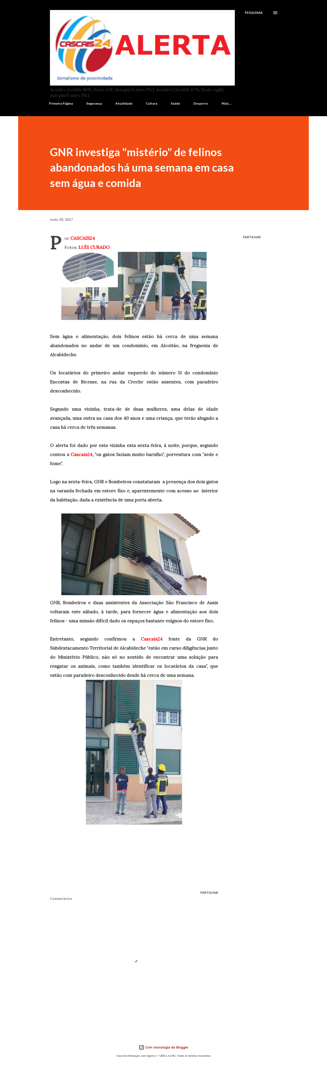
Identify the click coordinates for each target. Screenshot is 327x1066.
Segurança (94, 103)
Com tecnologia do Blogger (163, 1047)
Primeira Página (61, 103)
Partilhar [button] (252, 237)
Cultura (151, 103)
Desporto (200, 103)
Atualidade (123, 103)
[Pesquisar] (254, 12)
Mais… (226, 103)
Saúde (175, 103)
